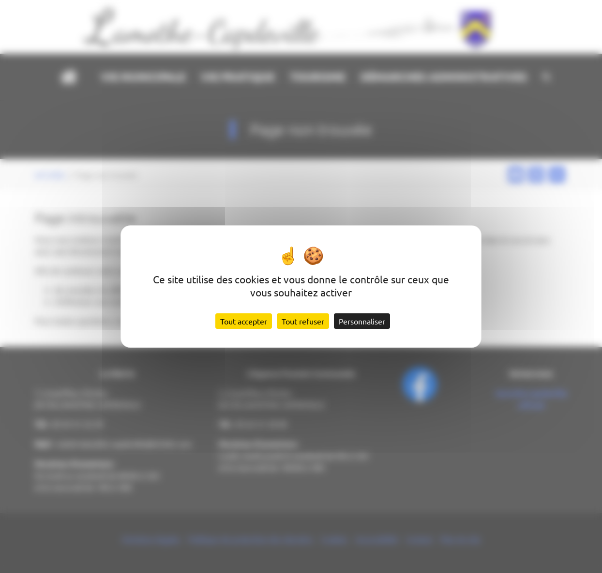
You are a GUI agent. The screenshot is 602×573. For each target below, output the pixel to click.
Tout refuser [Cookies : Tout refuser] (303, 321)
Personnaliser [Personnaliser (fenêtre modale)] (362, 321)
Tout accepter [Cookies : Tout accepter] (243, 321)
